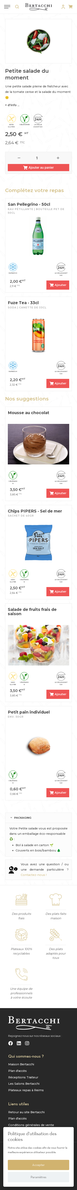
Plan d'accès (17, 1071)
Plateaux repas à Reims (26, 1090)
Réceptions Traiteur (23, 1077)
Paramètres (38, 1177)
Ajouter (57, 285)
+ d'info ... (12, 105)
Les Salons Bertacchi (23, 1084)
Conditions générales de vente (31, 1125)
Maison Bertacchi (21, 1064)
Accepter (38, 1165)
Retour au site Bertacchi (26, 1112)
